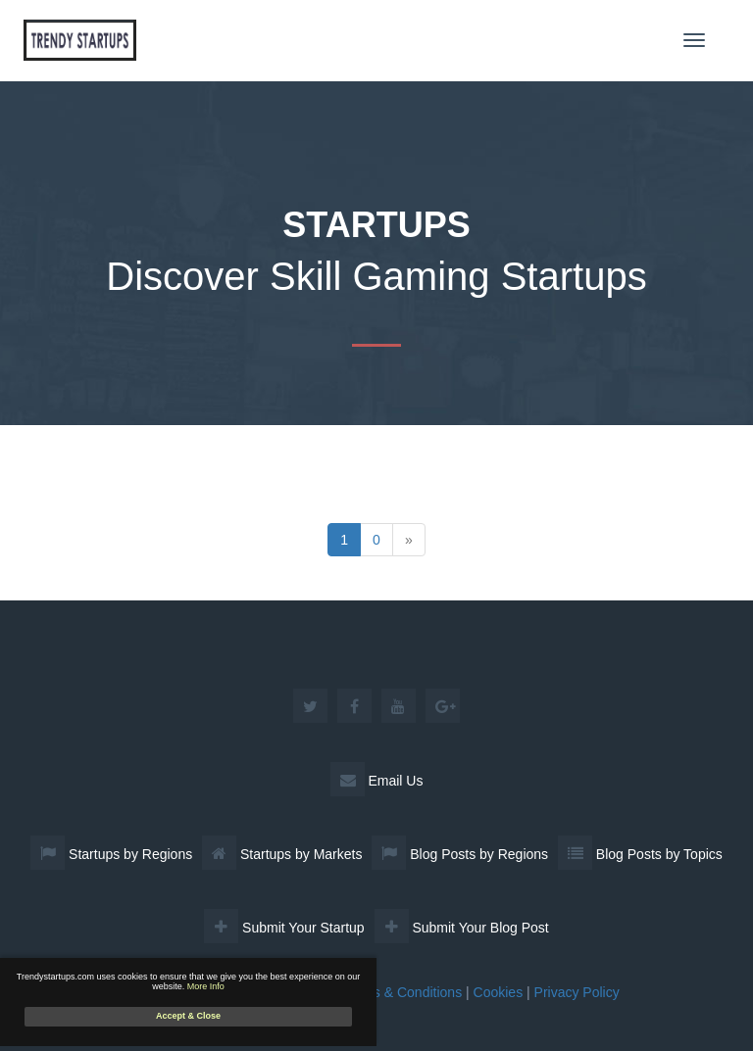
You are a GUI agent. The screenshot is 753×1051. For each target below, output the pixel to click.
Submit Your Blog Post (462, 927)
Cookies (499, 992)
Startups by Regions (111, 854)
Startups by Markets (282, 854)
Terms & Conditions (402, 992)
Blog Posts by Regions (460, 854)
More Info (206, 986)
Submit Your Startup (284, 927)
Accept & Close (188, 1016)
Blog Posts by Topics (640, 854)
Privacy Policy (577, 992)
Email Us (377, 780)
